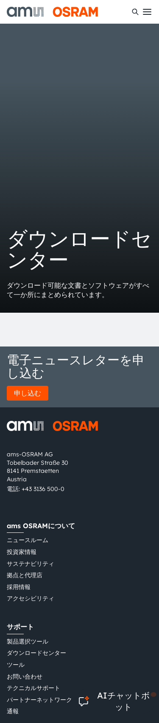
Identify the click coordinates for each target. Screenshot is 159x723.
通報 (13, 711)
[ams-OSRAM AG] (52, 12)
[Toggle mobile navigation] (147, 11)
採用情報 (19, 587)
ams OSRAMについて (41, 525)
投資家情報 (21, 552)
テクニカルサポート (33, 688)
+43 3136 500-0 (43, 489)
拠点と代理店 (24, 575)
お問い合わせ (24, 676)
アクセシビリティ (30, 598)
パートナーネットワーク (39, 700)
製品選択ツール (27, 641)
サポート (20, 626)
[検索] (135, 11)
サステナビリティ (30, 563)
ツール (16, 664)
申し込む (27, 393)
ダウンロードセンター (36, 653)
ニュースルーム (27, 540)
